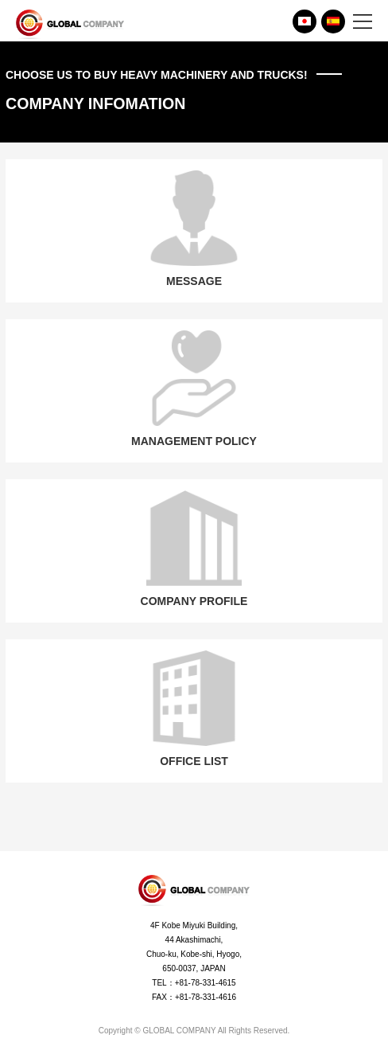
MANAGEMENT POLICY (194, 388)
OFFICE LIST (194, 708)
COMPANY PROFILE (194, 548)
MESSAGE (194, 228)
